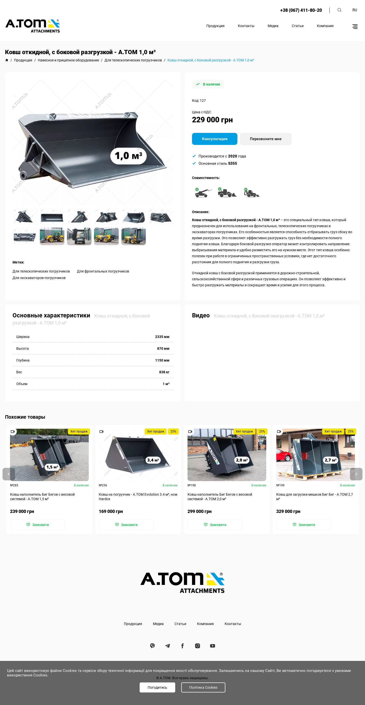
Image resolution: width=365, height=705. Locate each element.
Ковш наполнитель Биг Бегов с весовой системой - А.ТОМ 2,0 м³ (220, 496)
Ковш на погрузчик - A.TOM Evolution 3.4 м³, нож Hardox (138, 496)
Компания (325, 26)
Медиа (273, 26)
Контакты (246, 26)
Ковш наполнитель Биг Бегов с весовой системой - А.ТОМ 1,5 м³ (42, 496)
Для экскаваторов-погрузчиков (39, 278)
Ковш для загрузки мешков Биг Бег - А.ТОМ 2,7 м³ (314, 496)
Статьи (298, 26)
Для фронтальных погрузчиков (103, 271)
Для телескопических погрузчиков (41, 271)
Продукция (215, 26)
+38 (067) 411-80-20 (301, 10)
